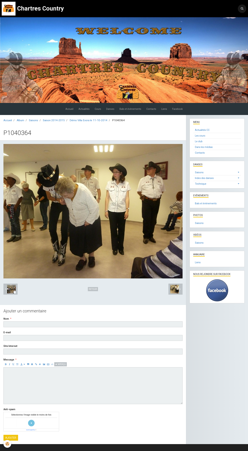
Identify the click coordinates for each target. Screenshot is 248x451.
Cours (98, 109)
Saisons (33, 120)
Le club (199, 141)
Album (20, 120)
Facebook (177, 109)
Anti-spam (9, 409)
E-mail (7, 332)
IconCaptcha (30, 430)
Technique (200, 183)
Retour (93, 289)
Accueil (69, 109)
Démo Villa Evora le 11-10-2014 (88, 120)
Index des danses (204, 178)
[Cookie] (7, 444)
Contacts (151, 109)
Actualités (84, 109)
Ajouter (10, 437)
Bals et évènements (130, 109)
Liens (164, 109)
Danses (110, 109)
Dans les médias (204, 147)
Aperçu (60, 364)
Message (8, 359)
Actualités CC (202, 130)
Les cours (200, 135)
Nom (6, 318)
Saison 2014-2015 (54, 120)
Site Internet (10, 346)
